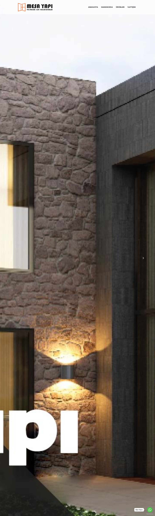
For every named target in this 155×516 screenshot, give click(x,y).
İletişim (132, 7)
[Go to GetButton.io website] (149, 513)
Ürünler (120, 7)
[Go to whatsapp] (150, 509)
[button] (11, 258)
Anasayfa (93, 7)
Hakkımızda (107, 7)
